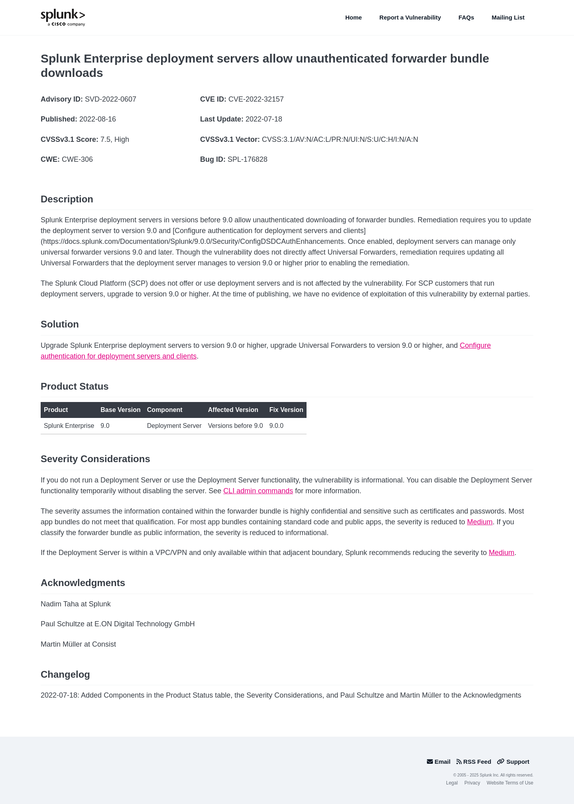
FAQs (466, 17)
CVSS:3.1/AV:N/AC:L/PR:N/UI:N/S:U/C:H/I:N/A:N (340, 139)
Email (438, 761)
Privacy (472, 783)
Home (353, 17)
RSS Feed (473, 761)
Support (513, 761)
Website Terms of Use (510, 783)
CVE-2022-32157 (256, 99)
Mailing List (508, 17)
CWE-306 (77, 159)
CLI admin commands (258, 491)
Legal (452, 783)
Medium (480, 522)
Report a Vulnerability (410, 17)
